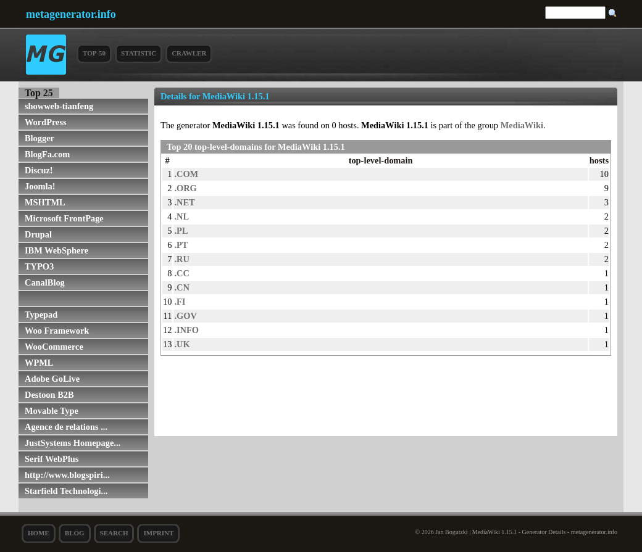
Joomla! (40, 186)
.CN (181, 287)
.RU (181, 259)
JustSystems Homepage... (72, 443)
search (114, 533)
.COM (186, 174)
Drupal (38, 234)
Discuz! (39, 170)
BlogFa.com (47, 154)
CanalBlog (45, 282)
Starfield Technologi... (66, 491)
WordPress (46, 122)
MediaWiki (522, 125)
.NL (181, 216)
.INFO (186, 330)
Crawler (189, 53)
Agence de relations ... (66, 427)
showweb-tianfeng (59, 106)
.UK (182, 344)
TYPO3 (39, 266)
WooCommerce (54, 347)
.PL (181, 231)
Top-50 (94, 53)
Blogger (39, 138)
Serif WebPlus (51, 459)
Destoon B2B (49, 395)
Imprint (158, 533)
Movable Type (51, 411)
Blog (75, 533)
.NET (184, 202)
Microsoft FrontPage (64, 218)
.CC (181, 273)
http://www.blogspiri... (67, 475)
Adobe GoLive (52, 379)
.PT (181, 245)
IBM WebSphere (56, 250)
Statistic (138, 53)
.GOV (185, 316)
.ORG (185, 188)
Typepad (41, 314)
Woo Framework (57, 331)
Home (38, 533)
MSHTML (45, 202)
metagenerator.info (71, 14)
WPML (39, 363)
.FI (179, 302)
